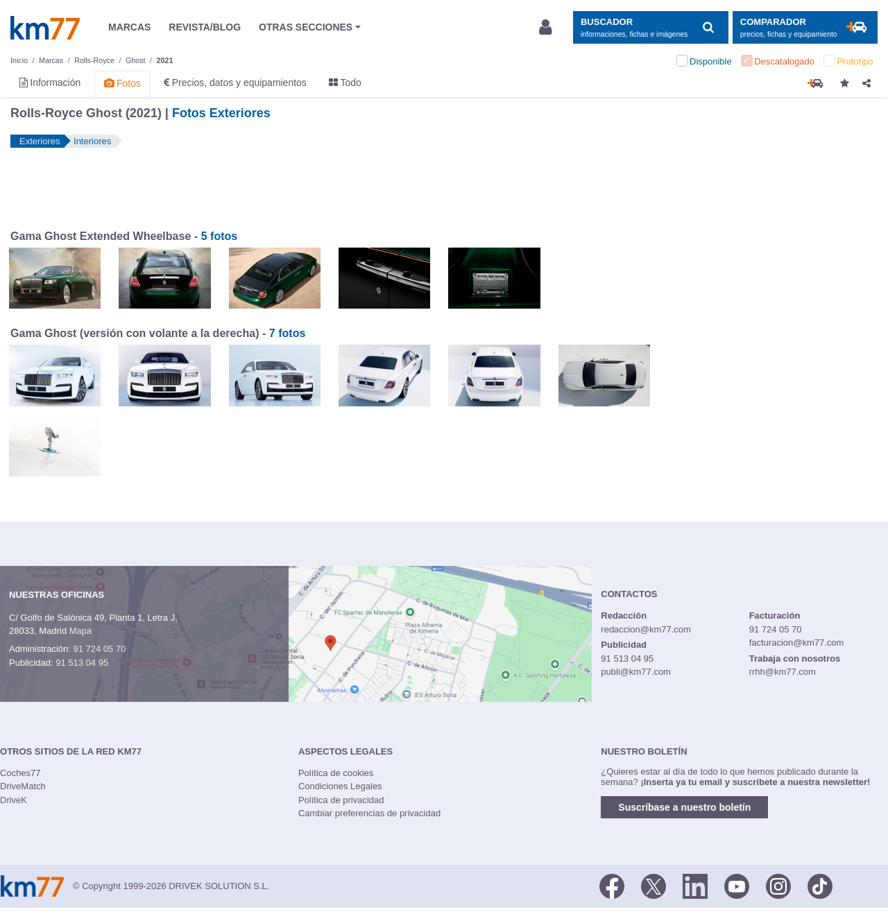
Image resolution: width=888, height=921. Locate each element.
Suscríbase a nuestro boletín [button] (684, 807)
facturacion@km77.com (796, 642)
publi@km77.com (636, 671)
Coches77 (20, 773)
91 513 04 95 (82, 662)
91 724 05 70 (99, 649)
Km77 (45, 28)
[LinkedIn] (695, 885)
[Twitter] (653, 885)
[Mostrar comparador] (805, 27)
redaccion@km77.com (646, 629)
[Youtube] (736, 885)
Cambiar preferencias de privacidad (369, 813)
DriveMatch (23, 786)
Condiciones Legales (340, 786)
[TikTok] (820, 885)
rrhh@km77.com (782, 671)
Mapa (80, 631)
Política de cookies (335, 773)
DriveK (13, 800)
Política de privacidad (341, 800)
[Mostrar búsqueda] (650, 27)
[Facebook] (611, 885)
